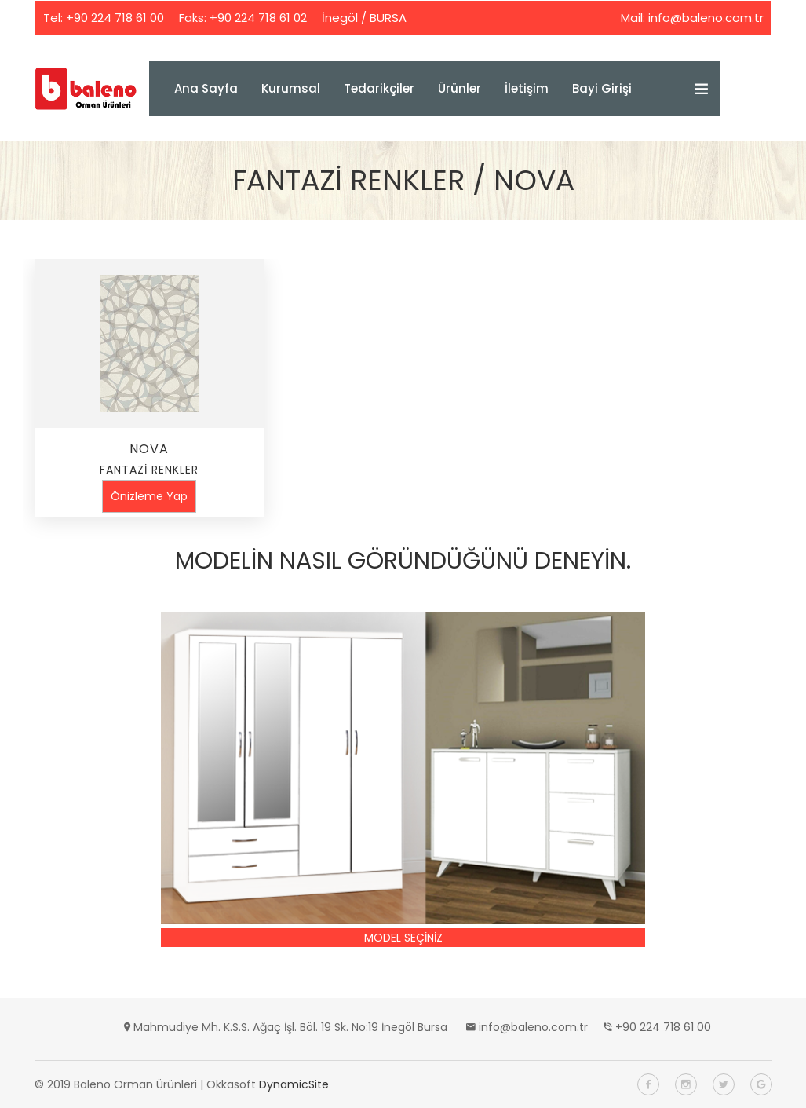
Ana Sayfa (206, 88)
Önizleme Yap (149, 496)
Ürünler (459, 88)
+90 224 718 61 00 (115, 17)
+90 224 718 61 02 (258, 17)
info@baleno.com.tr (706, 17)
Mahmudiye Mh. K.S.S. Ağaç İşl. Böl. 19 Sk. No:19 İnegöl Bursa (290, 1027)
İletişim (527, 88)
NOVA (149, 449)
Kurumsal (290, 88)
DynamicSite (294, 1084)
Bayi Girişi (602, 88)
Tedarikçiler (379, 88)
